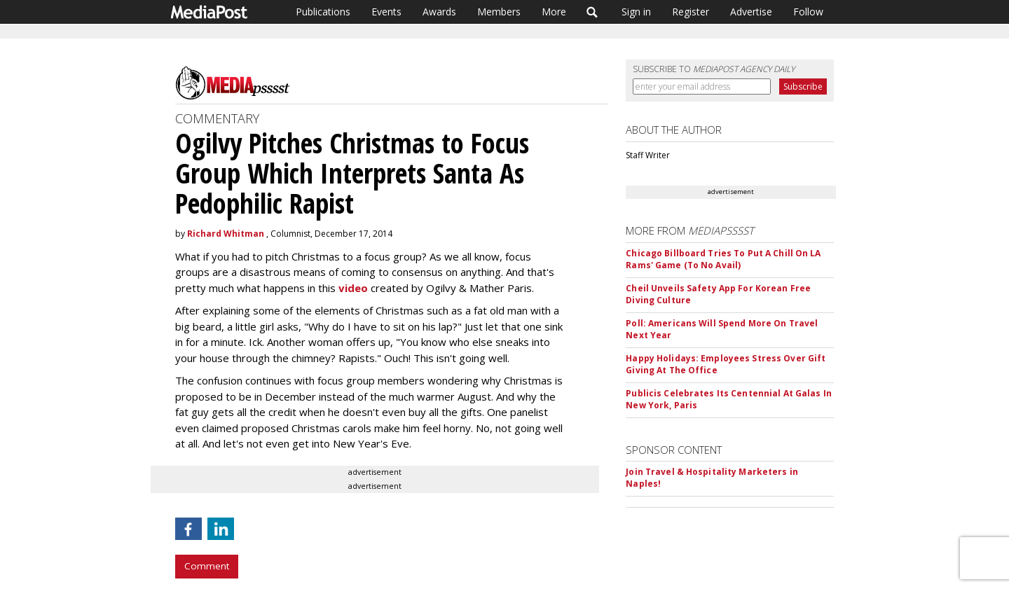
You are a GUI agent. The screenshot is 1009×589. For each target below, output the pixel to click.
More (554, 11)
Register (690, 11)
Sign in (636, 11)
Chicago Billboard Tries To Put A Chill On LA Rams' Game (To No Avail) (723, 259)
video (354, 288)
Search (592, 12)
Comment (206, 566)
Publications (323, 11)
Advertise (751, 11)
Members (499, 11)
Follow (808, 11)
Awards (439, 11)
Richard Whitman (225, 234)
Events (386, 11)
